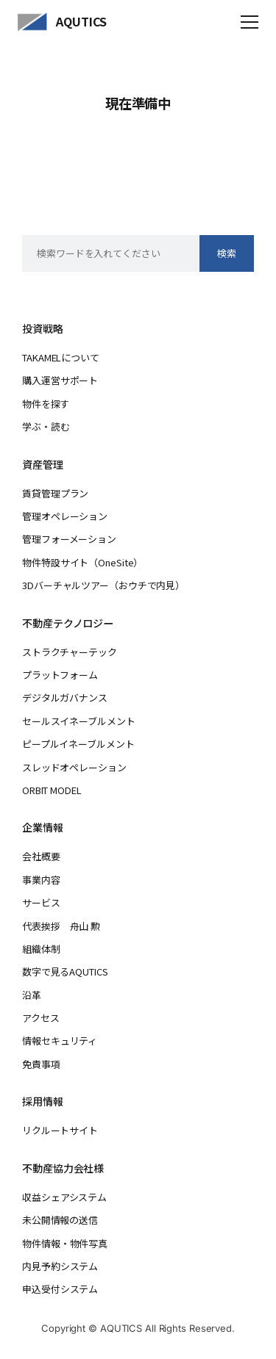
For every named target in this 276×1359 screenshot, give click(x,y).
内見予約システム (60, 1266)
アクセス (41, 1018)
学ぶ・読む (46, 426)
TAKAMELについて (60, 357)
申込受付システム (60, 1289)
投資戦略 (42, 328)
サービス (41, 902)
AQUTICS (81, 21)
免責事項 (41, 1064)
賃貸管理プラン (55, 493)
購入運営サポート (60, 380)
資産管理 (42, 464)
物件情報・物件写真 (64, 1243)
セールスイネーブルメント (78, 721)
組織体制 (41, 949)
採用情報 (42, 1101)
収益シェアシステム (64, 1197)
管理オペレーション (64, 516)
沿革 (31, 995)
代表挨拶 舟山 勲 (61, 926)
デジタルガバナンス (64, 697)
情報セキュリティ (59, 1041)
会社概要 (41, 856)
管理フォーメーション (69, 539)
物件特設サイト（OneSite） (82, 562)
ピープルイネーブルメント (78, 744)
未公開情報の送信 (60, 1220)
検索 (226, 253)
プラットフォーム (60, 675)
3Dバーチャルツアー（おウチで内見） (103, 585)
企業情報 (42, 827)
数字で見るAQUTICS (64, 971)
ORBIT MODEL (52, 790)
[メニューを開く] (249, 22)
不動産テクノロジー (67, 623)
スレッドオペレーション (74, 767)
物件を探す (45, 404)
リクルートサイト (60, 1130)
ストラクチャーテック (69, 652)
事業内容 (41, 880)
